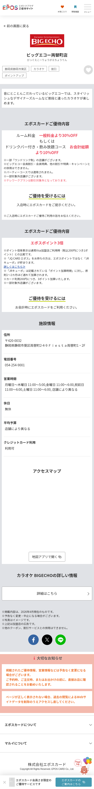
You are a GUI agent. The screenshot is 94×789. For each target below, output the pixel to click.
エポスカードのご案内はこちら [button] (74, 782)
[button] (54, 782)
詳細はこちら (64, 593)
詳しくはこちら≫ (14, 266)
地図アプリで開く (47, 556)
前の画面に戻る (15, 26)
